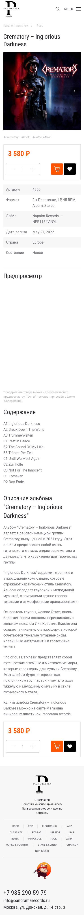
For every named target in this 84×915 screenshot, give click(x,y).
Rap (71, 832)
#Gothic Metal (41, 137)
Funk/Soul (34, 838)
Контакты (42, 812)
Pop (30, 826)
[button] (57, 9)
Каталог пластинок (16, 25)
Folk (54, 838)
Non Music (42, 851)
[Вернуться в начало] (11, 9)
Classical (16, 832)
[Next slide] (74, 91)
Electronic (49, 826)
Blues (15, 838)
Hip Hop (55, 832)
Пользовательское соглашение (42, 808)
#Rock (25, 137)
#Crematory (11, 137)
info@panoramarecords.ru (26, 900)
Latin (69, 838)
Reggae (36, 832)
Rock (40, 25)
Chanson (72, 844)
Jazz (69, 826)
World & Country (17, 844)
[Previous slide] (10, 91)
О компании (42, 799)
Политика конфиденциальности (42, 804)
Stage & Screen (47, 844)
